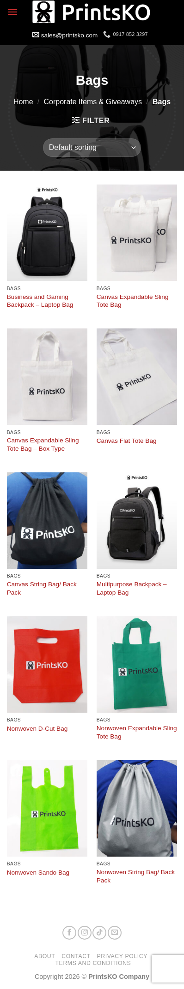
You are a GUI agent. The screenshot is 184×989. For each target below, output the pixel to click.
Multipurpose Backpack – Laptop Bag (132, 588)
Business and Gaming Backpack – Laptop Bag (40, 301)
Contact (76, 956)
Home (23, 102)
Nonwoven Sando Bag (38, 872)
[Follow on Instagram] (85, 933)
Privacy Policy (122, 956)
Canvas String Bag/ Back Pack (42, 588)
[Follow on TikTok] (99, 933)
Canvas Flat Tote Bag (127, 440)
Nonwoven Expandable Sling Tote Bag (137, 732)
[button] (12, 11)
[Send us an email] (115, 933)
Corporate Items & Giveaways (93, 102)
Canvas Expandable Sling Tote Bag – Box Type (43, 444)
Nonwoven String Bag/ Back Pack (136, 876)
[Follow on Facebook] (69, 933)
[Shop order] (92, 147)
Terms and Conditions (93, 963)
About (44, 956)
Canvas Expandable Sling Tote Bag (133, 301)
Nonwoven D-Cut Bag (37, 728)
